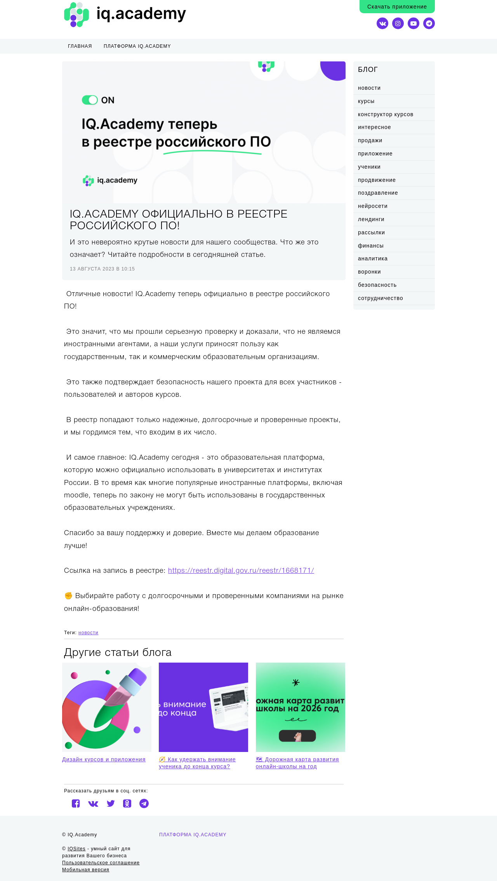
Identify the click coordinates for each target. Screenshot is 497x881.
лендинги (371, 219)
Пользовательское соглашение (101, 862)
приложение (375, 153)
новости (369, 88)
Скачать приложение (397, 6)
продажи (370, 140)
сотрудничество (380, 298)
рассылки (371, 232)
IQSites (76, 848)
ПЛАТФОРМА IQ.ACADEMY (137, 46)
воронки (369, 272)
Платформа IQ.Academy (193, 834)
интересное (374, 127)
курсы (366, 101)
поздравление (378, 193)
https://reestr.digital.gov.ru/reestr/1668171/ (241, 571)
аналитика (373, 258)
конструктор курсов (386, 114)
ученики (369, 167)
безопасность (377, 285)
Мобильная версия (85, 869)
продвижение (377, 180)
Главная (80, 46)
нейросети (373, 206)
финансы (371, 245)
